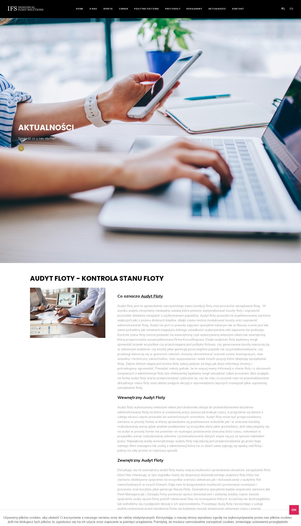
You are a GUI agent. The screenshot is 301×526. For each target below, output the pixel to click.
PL (282, 9)
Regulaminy (198, 8)
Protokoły (176, 8)
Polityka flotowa (150, 8)
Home (83, 8)
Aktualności (220, 8)
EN (290, 9)
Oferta (111, 8)
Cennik (127, 8)
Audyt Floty (152, 296)
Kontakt (241, 8)
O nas (96, 8)
